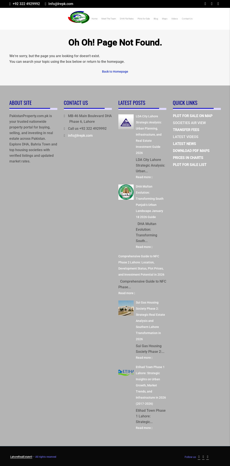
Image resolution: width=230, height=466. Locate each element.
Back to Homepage (115, 71)
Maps (164, 18)
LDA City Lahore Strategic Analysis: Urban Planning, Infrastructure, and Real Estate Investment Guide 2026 (149, 134)
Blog (156, 18)
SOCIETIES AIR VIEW (189, 122)
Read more (144, 176)
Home (94, 18)
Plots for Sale (144, 18)
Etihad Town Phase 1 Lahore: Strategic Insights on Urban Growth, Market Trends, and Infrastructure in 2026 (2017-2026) (151, 385)
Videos (174, 18)
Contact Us (187, 18)
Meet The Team (108, 18)
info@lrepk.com (80, 135)
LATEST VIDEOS (185, 136)
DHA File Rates (127, 18)
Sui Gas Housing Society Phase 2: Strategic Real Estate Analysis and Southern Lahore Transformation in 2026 (150, 320)
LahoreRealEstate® (21, 456)
